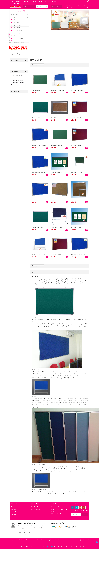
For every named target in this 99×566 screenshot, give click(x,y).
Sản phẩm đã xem (56, 6)
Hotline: (20, 530)
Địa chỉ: (20, 526)
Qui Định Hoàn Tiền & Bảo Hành (59, 510)
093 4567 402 (68, 6)
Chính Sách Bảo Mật (36, 506)
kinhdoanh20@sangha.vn (29, 534)
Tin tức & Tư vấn (83, 6)
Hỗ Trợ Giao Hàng (55, 506)
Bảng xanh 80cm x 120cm (16, 42)
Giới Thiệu (13, 509)
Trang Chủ (13, 506)
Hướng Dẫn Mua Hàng (57, 513)
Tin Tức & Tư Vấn (15, 511)
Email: (20, 534)
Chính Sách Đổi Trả (36, 509)
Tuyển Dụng (14, 514)
